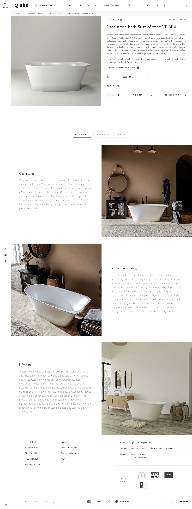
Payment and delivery (70, 453)
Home (69, 5)
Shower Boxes (32, 465)
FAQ (130, 5)
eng (5, 505)
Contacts (64, 442)
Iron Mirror (31, 448)
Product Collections (88, 5)
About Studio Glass (111, 5)
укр (5, 501)
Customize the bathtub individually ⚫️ (123, 68)
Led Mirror (30, 442)
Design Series (32, 453)
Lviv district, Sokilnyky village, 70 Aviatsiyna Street (151, 448)
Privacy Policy (49, 502)
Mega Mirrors (32, 459)
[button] (136, 77)
